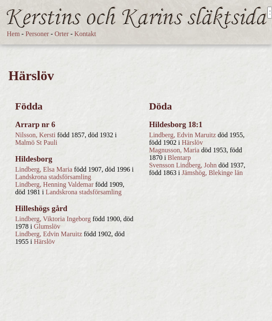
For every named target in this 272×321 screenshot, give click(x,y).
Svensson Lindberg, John (183, 165)
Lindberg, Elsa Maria (43, 169)
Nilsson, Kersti (35, 134)
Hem (13, 33)
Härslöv (44, 241)
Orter (62, 33)
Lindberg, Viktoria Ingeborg (53, 218)
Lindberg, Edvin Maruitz (48, 233)
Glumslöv (47, 226)
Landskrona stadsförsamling (53, 176)
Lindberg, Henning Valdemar (54, 184)
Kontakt (85, 33)
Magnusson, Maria (174, 150)
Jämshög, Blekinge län (212, 172)
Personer (37, 33)
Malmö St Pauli (36, 142)
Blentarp (179, 157)
